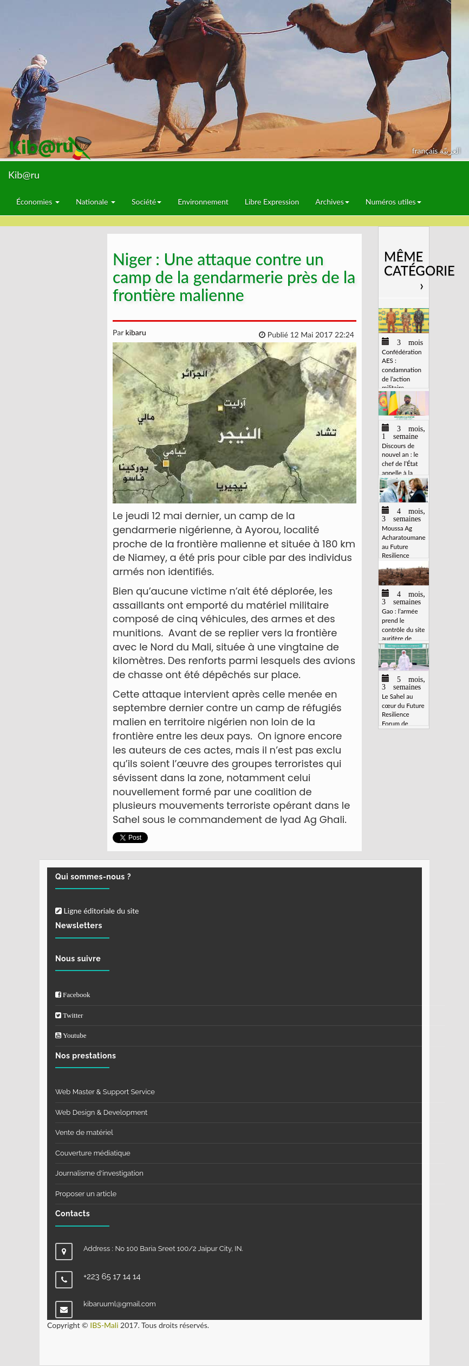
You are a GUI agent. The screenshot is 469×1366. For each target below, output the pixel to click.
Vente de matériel (84, 1132)
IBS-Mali (104, 1325)
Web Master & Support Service (105, 1092)
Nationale (95, 201)
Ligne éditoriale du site (97, 910)
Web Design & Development (101, 1112)
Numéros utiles (393, 201)
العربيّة (450, 150)
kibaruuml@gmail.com (119, 1304)
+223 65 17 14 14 (112, 1276)
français (426, 150)
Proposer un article (85, 1194)
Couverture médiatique (93, 1153)
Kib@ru (24, 175)
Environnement (203, 201)
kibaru (134, 332)
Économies (38, 201)
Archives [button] (332, 201)
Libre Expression (272, 201)
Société (146, 201)
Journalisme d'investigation (99, 1173)
